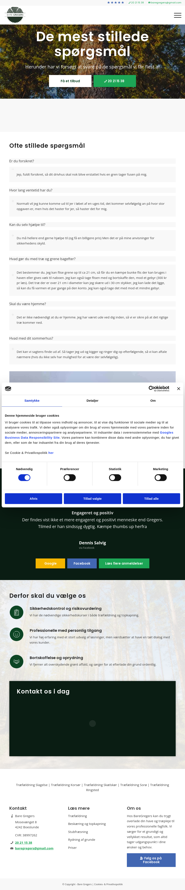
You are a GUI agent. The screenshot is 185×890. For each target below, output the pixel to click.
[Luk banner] (178, 388)
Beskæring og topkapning (87, 824)
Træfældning (77, 816)
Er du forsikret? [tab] (21, 161)
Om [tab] (153, 401)
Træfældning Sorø (133, 785)
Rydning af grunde (81, 839)
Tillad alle (151, 499)
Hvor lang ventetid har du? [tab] (30, 190)
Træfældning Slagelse (32, 785)
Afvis (34, 499)
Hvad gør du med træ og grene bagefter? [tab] (42, 259)
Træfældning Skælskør (100, 785)
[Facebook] (82, 563)
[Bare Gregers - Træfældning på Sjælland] (15, 15)
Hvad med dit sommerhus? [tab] (31, 338)
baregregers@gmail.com (34, 848)
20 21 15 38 (23, 842)
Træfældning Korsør (65, 785)
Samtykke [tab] (31, 401)
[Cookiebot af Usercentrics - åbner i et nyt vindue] (150, 389)
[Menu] (175, 15)
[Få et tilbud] (70, 81)
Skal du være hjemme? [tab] (27, 304)
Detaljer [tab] (92, 401)
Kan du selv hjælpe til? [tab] (27, 224)
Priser (72, 847)
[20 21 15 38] (115, 81)
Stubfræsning (78, 832)
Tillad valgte (92, 499)
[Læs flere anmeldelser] (124, 563)
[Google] (50, 563)
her (51, 453)
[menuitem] (115, 2)
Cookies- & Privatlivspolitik (108, 884)
